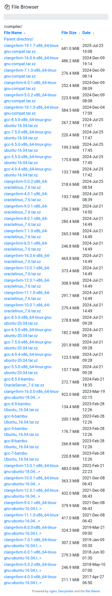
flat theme (93, 591)
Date (86, 32)
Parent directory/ (19, 39)
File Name (13, 32)
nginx (53, 591)
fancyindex (65, 591)
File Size (69, 32)
